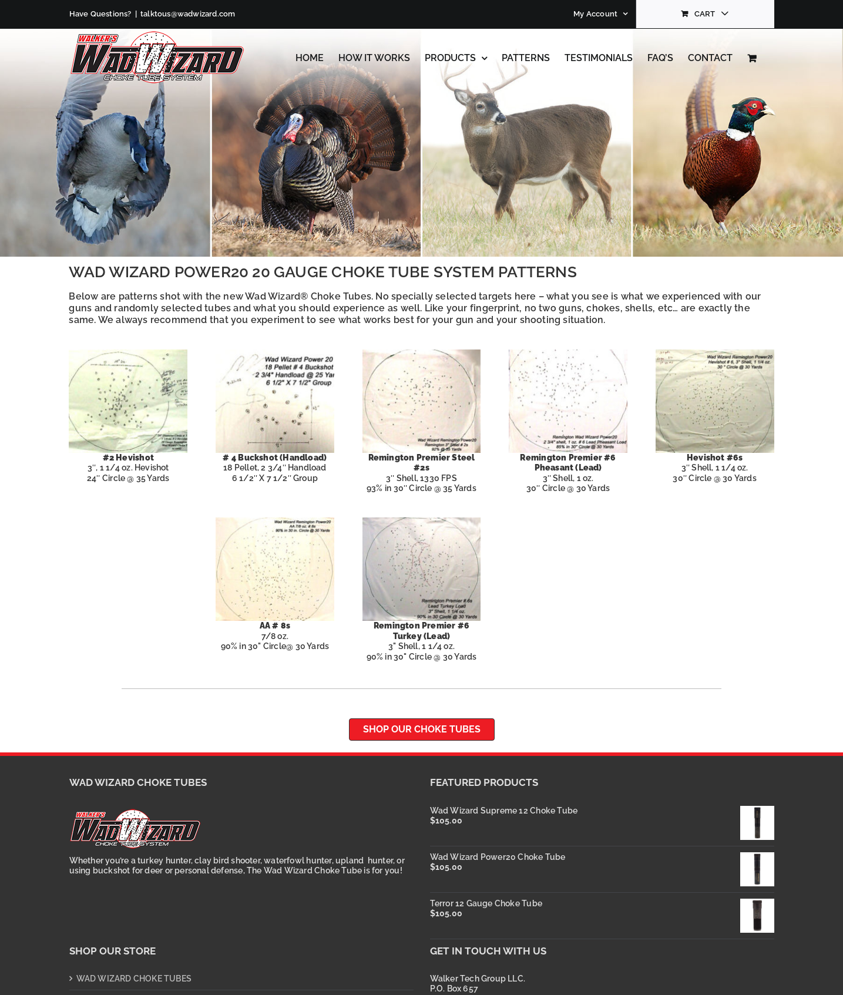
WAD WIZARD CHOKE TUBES (134, 978)
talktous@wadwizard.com (188, 13)
